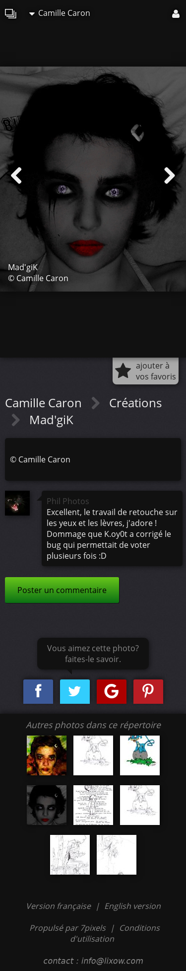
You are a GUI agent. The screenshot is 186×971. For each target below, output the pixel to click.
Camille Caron (59, 12)
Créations (135, 402)
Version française (59, 905)
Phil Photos (68, 501)
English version (132, 905)
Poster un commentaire (62, 590)
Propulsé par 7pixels (67, 927)
